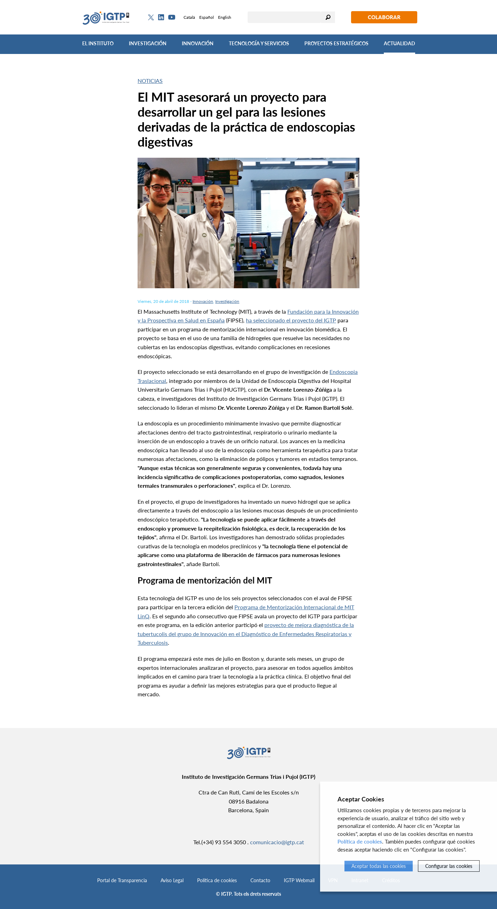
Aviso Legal (172, 880)
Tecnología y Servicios (259, 43)
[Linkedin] (161, 17)
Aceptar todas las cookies (378, 866)
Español (206, 17)
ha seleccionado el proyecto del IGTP (291, 320)
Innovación (197, 43)
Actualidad (399, 43)
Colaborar (384, 17)
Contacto (260, 880)
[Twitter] (151, 17)
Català (189, 17)
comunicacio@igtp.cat (277, 842)
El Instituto (98, 43)
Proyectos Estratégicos (336, 43)
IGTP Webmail (299, 880)
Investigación (147, 43)
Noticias (150, 80)
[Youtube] (171, 17)
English (224, 17)
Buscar (328, 17)
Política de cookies (217, 880)
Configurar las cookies (448, 866)
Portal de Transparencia (122, 880)
